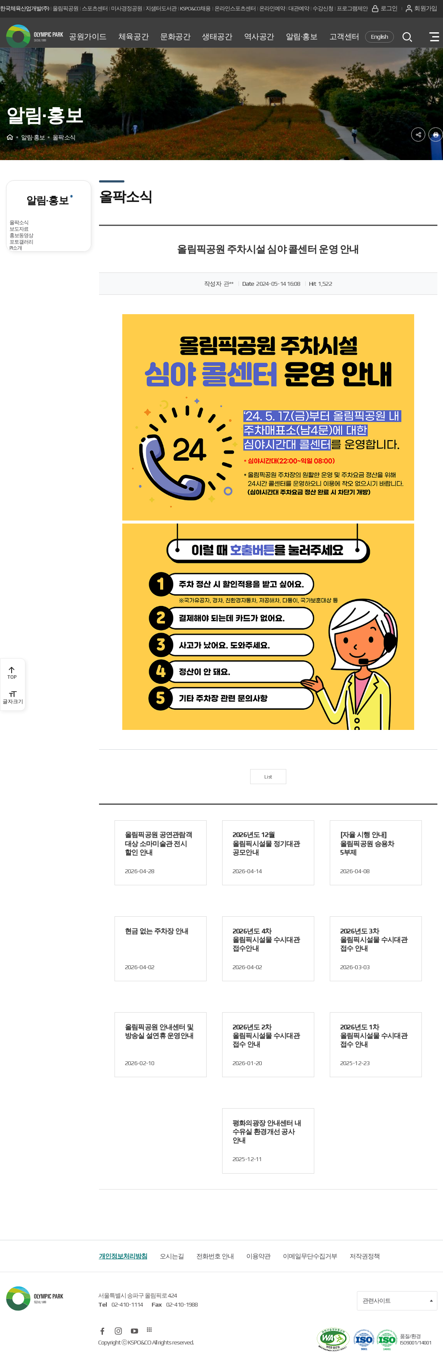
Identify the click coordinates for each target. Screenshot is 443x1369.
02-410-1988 (182, 1317)
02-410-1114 (127, 1317)
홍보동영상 (30, 286)
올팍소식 (27, 240)
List (268, 787)
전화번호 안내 (215, 1268)
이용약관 (258, 1268)
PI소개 (23, 333)
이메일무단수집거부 (310, 1268)
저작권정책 (365, 1268)
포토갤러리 (30, 310)
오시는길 (172, 1268)
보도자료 (27, 263)
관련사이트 (398, 1313)
